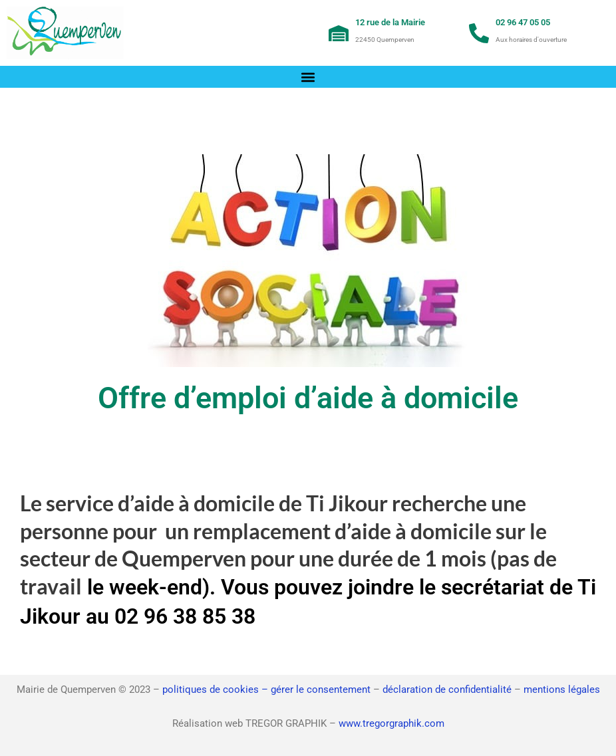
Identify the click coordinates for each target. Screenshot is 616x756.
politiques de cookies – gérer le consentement (266, 689)
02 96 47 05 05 (523, 22)
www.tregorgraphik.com (391, 723)
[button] (308, 77)
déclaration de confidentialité (447, 689)
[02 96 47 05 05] (479, 33)
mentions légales (562, 689)
